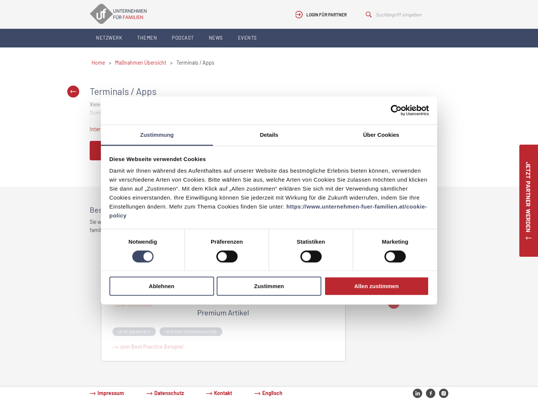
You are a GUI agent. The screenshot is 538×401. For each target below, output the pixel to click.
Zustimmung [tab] (157, 135)
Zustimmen (269, 286)
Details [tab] (269, 135)
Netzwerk (109, 38)
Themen (147, 38)
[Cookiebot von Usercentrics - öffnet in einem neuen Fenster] (396, 110)
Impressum (111, 393)
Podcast (183, 38)
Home (98, 62)
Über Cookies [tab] (381, 135)
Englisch (272, 393)
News (216, 38)
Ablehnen (161, 286)
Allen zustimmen (376, 286)
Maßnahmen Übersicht (140, 62)
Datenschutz (169, 393)
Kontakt (223, 393)
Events (247, 38)
